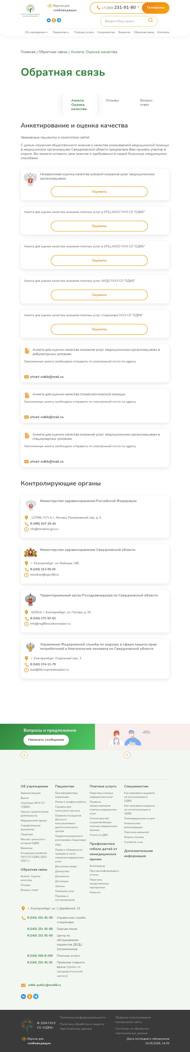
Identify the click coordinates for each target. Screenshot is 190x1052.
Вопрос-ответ (147, 102)
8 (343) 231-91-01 (40, 962)
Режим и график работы (70, 802)
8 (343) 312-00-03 (43, 569)
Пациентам (60, 32)
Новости (95, 892)
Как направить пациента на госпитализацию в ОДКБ (139, 809)
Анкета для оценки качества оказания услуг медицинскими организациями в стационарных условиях (96, 436)
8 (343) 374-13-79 (43, 664)
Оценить (99, 191)
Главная (28, 51)
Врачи (25, 798)
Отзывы (112, 100)
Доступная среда (66, 866)
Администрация (30, 793)
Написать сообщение (46, 739)
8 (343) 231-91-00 (40, 935)
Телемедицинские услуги (139, 818)
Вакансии (124, 32)
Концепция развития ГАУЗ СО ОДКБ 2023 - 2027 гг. (34, 857)
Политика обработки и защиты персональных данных (82, 1026)
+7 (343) (119, 7)
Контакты (163, 32)
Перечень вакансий (136, 832)
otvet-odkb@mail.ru (47, 376)
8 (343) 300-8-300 (40, 956)
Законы (60, 886)
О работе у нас (133, 842)
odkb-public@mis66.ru (44, 985)
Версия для (63, 8)
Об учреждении (35, 32)
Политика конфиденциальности (83, 1017)
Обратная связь (144, 32)
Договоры (62, 881)
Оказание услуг (65, 891)
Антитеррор (97, 866)
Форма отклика (134, 837)
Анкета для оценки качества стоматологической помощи (79, 394)
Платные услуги (84, 32)
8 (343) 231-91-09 (40, 918)
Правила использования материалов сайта (133, 1019)
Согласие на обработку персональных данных (132, 1031)
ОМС (58, 845)
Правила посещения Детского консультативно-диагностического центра (68, 823)
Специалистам (106, 32)
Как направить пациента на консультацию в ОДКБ (139, 796)
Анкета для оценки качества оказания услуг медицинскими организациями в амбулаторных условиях (96, 352)
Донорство (62, 871)
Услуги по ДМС (99, 835)
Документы (62, 876)
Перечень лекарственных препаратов (99, 883)
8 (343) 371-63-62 (43, 618)
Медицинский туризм (34, 820)
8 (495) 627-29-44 (43, 524)
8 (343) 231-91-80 (40, 929)
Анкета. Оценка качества (79, 104)
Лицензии (27, 834)
